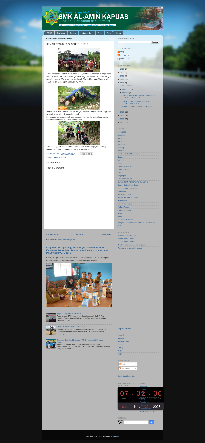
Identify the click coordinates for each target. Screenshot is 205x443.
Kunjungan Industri (125, 179)
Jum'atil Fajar (125, 55)
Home (79, 234)
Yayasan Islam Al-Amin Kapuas (130, 248)
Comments (124, 368)
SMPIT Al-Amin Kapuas (127, 235)
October (125, 93)
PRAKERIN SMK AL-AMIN (128, 198)
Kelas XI (121, 163)
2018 (122, 112)
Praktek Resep (123, 207)
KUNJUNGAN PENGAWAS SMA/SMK (133, 182)
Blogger (116, 436)
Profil (100, 33)
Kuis (119, 173)
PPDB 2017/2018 (124, 194)
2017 (122, 115)
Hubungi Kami (87, 33)
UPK (119, 226)
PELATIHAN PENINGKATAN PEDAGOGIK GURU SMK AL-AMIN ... (139, 97)
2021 (122, 76)
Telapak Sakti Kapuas (126, 239)
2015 (122, 122)
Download (61, 33)
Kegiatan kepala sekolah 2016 (69, 314)
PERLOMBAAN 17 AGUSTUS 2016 (71, 327)
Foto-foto (121, 144)
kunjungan (122, 176)
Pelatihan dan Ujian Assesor (129, 188)
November (126, 89)
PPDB (49, 33)
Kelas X (121, 160)
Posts (122, 364)
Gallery (73, 33)
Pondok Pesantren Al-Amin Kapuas (131, 245)
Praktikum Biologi (124, 210)
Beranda (121, 338)
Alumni (118, 33)
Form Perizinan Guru (148, 411)
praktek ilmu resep (125, 204)
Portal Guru (144, 402)
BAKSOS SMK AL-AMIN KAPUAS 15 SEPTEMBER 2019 (136, 102)
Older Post (106, 234)
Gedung (121, 148)
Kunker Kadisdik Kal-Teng (128, 185)
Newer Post (52, 234)
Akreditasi (121, 135)
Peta (109, 33)
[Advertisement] (134, 269)
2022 (122, 73)
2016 (122, 119)
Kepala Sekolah (124, 170)
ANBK (120, 138)
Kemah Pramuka (59, 157)
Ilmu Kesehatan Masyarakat (128, 154)
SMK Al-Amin (125, 59)
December (126, 86)
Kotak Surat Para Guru (126, 376)
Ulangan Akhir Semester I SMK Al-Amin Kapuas (136, 223)
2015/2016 (122, 132)
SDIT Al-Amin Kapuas (126, 242)
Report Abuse (124, 329)
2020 (122, 79)
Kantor (120, 157)
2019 (122, 83)
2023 (122, 69)
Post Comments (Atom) (66, 240)
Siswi (120, 216)
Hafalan (121, 151)
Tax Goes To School (125, 220)
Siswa (120, 213)
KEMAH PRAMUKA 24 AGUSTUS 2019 (137, 107)
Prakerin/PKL (123, 201)
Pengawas (122, 191)
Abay (122, 52)
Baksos (120, 141)
